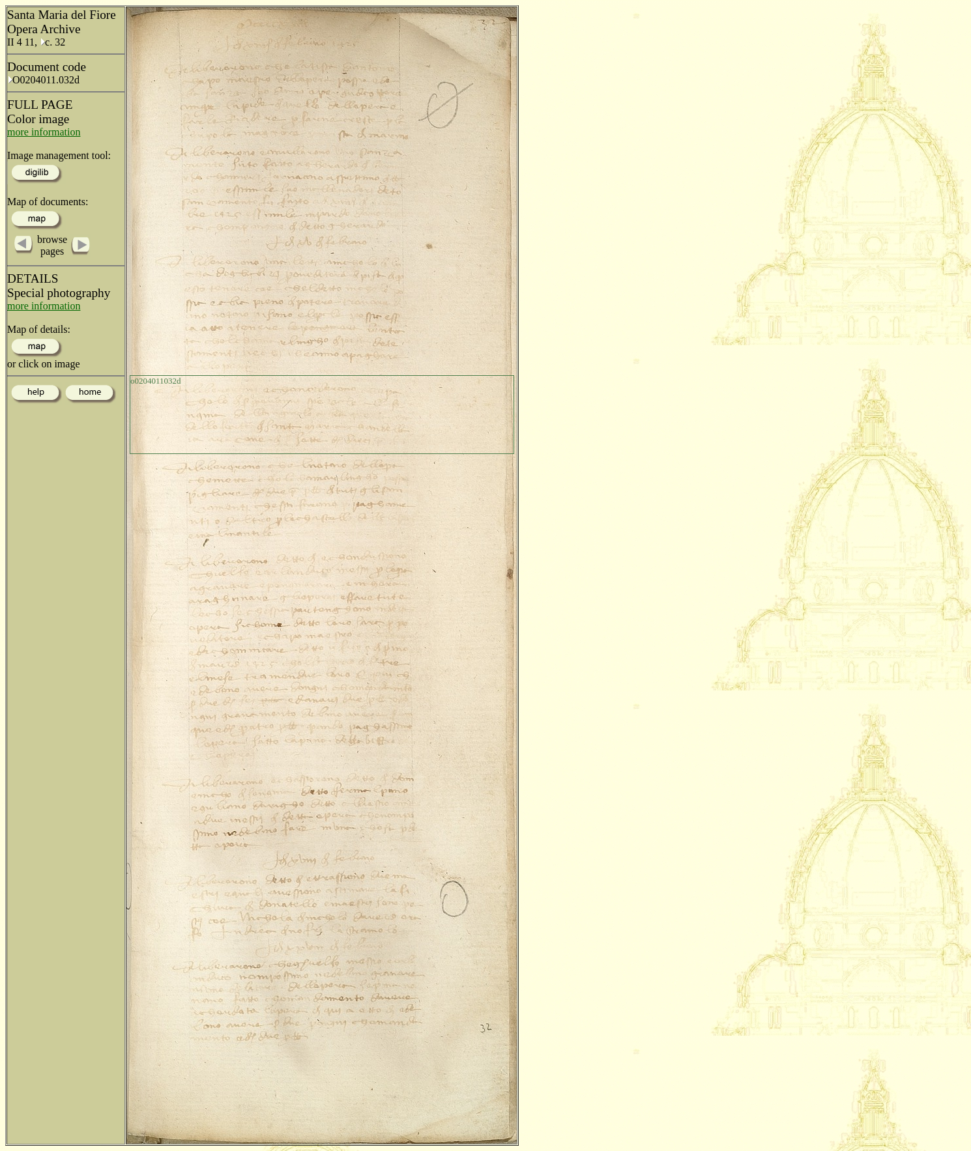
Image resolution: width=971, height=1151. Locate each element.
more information (43, 131)
